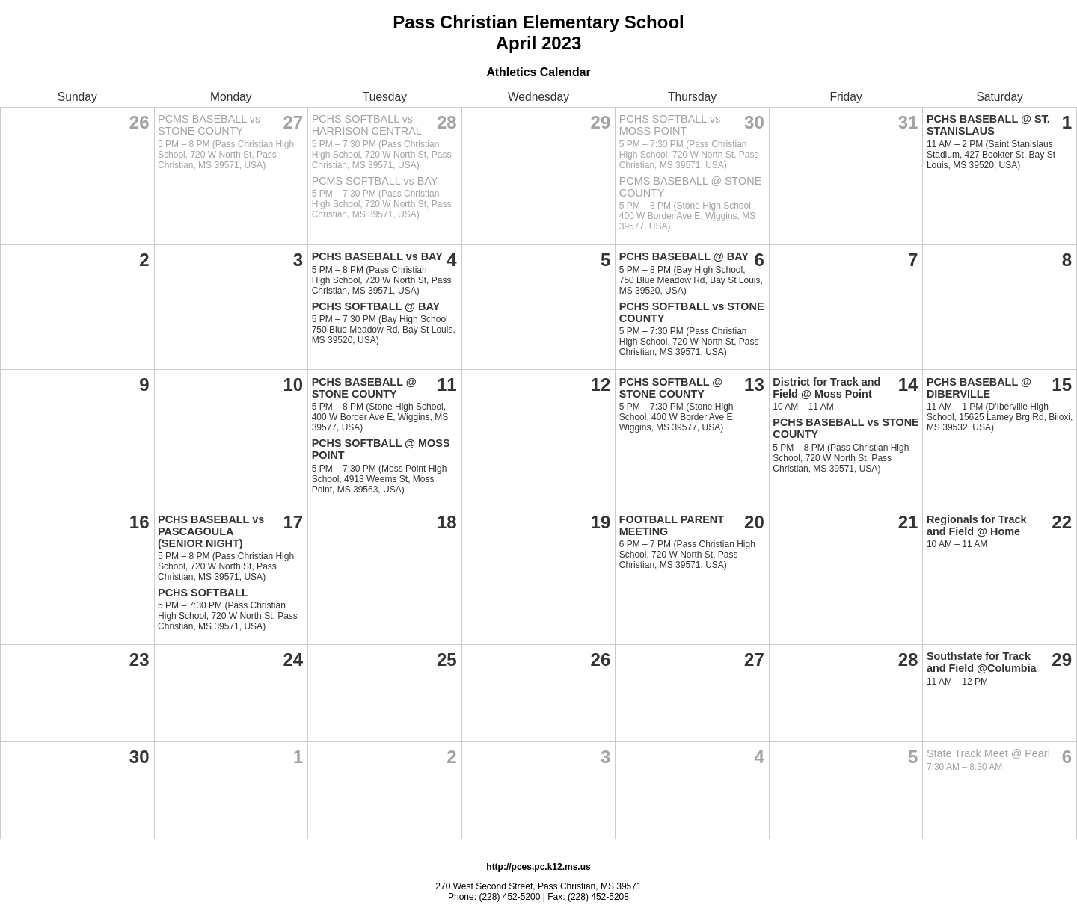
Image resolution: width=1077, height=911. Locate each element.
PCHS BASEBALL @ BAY (684, 256)
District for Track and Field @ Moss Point (826, 388)
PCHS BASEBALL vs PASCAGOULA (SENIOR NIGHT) (211, 531)
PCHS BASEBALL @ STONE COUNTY (364, 388)
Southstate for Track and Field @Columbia (982, 662)
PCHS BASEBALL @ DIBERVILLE (979, 388)
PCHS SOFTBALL (203, 593)
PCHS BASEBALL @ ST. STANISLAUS (988, 125)
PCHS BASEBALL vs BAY (377, 256)
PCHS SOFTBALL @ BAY (376, 306)
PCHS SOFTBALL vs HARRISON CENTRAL (367, 125)
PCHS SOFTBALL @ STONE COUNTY (671, 388)
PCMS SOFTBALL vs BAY (375, 181)
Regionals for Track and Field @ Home (977, 525)
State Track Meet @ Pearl (988, 753)
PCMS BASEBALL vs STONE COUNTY (209, 125)
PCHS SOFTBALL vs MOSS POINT (669, 125)
